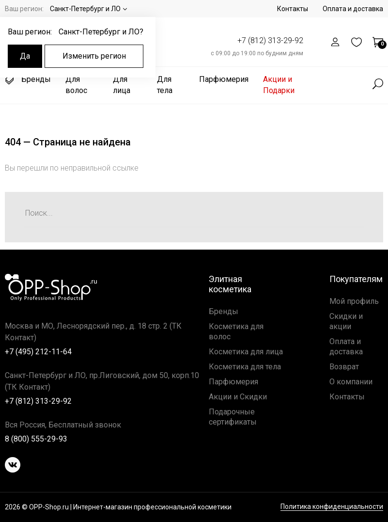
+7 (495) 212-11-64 (38, 351)
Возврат (344, 366)
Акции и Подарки (279, 85)
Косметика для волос (236, 331)
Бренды (28, 79)
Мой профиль (354, 301)
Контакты (292, 9)
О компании (350, 381)
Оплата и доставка (353, 9)
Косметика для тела (245, 366)
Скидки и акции (346, 321)
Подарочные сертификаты (233, 417)
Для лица (121, 85)
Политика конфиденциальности (331, 506)
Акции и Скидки (238, 396)
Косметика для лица (246, 351)
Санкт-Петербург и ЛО (85, 9)
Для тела (164, 85)
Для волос (76, 85)
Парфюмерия (223, 79)
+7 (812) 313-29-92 (270, 40)
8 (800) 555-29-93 (36, 438)
